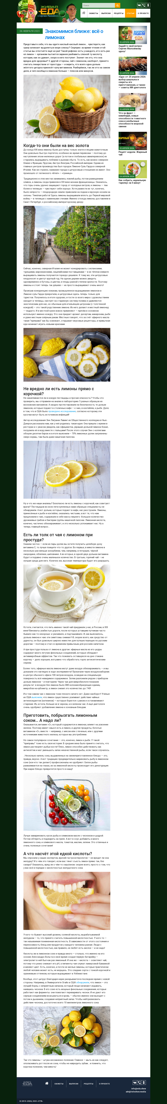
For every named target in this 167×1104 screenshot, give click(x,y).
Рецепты (118, 13)
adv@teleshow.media (136, 1091)
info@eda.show (138, 1088)
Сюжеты (93, 13)
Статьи (130, 13)
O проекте (143, 13)
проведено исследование (62, 411)
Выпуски (105, 13)
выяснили (37, 697)
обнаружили (82, 982)
